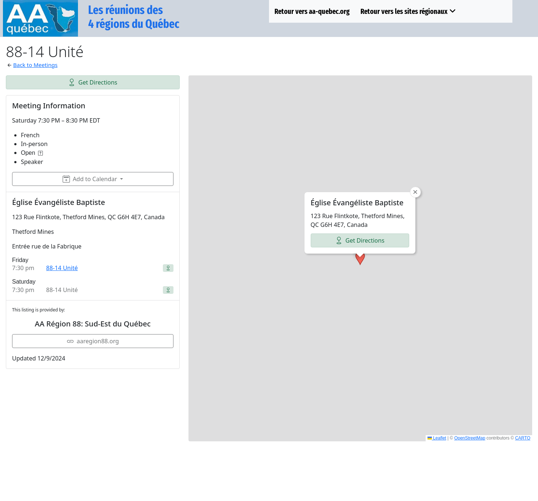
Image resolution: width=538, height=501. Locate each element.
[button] (360, 222)
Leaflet (436, 438)
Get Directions (92, 82)
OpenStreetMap (469, 438)
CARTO (522, 438)
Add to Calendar (90, 179)
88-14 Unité (62, 268)
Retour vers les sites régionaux (408, 11)
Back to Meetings (35, 64)
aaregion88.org (93, 341)
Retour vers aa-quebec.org (312, 11)
